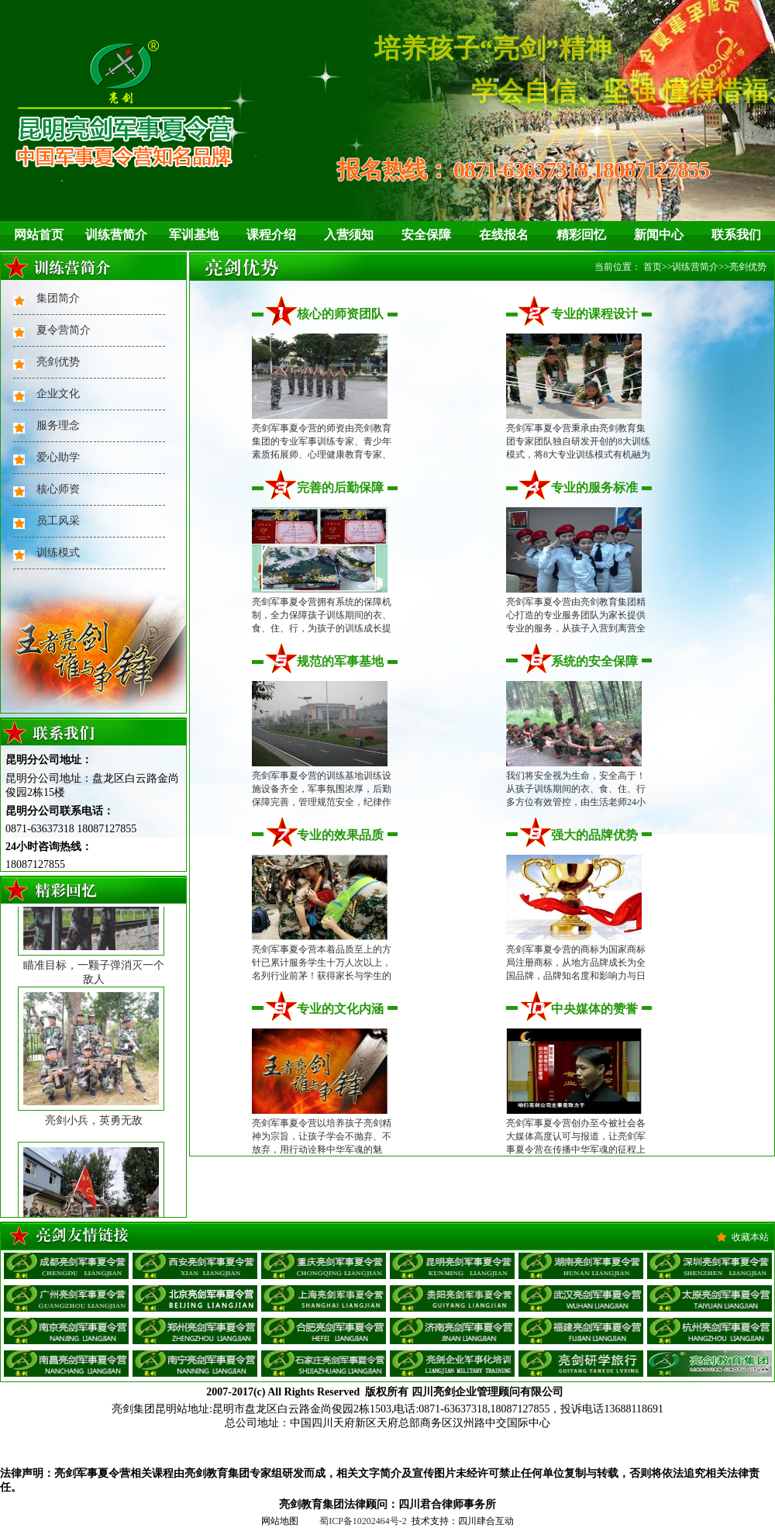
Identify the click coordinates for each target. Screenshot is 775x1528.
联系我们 (736, 234)
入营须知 (349, 234)
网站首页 (39, 234)
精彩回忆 (581, 234)
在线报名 (504, 234)
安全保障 (426, 234)
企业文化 (58, 393)
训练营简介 (116, 234)
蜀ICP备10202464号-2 (363, 1521)
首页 (652, 266)
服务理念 (58, 425)
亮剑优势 (58, 362)
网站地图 (279, 1521)
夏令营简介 (63, 330)
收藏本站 (750, 1237)
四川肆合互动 (486, 1521)
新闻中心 (659, 234)
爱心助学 (58, 457)
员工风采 (58, 521)
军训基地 (194, 234)
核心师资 (58, 489)
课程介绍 (271, 234)
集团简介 (58, 298)
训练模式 (58, 552)
